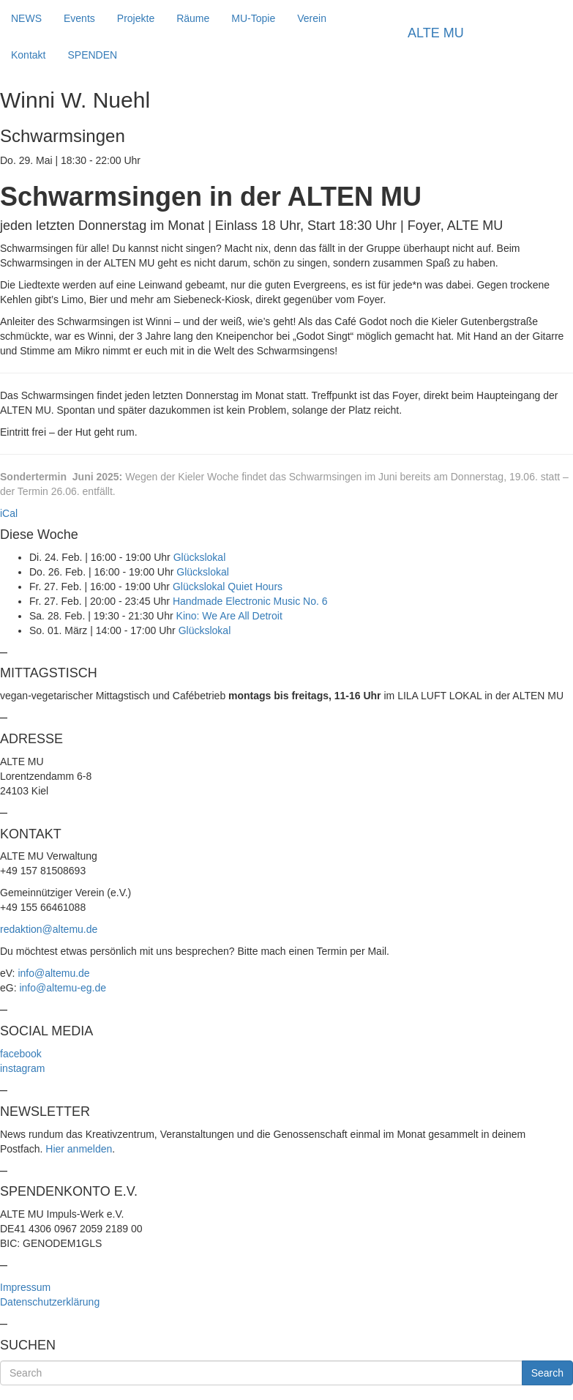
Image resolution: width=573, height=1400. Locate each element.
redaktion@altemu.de (48, 929)
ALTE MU (436, 33)
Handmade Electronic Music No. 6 (250, 601)
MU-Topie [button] (253, 18)
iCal (9, 513)
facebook (21, 1054)
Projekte (135, 18)
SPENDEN (92, 55)
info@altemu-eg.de (62, 988)
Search (547, 1373)
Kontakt (28, 55)
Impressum (25, 1287)
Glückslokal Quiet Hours (227, 586)
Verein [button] (311, 18)
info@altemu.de (53, 973)
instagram (22, 1068)
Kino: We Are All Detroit (229, 616)
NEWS (26, 18)
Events (79, 18)
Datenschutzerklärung (50, 1302)
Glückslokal (199, 557)
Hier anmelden (78, 1149)
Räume (192, 18)
